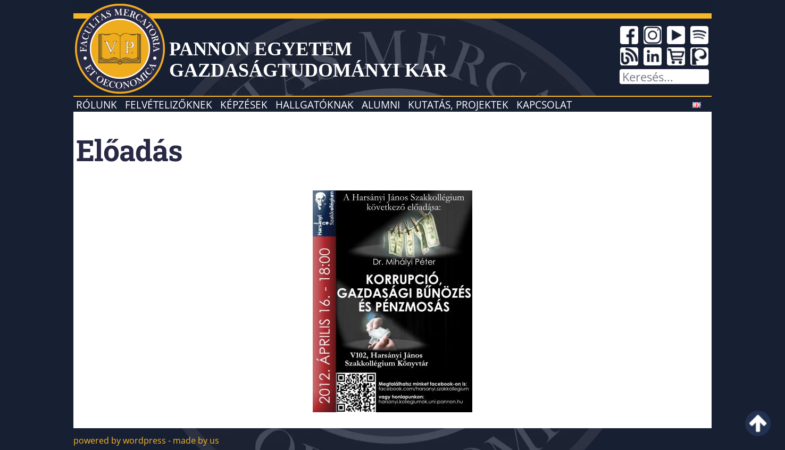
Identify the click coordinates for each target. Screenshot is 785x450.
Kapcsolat (544, 104)
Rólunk (96, 104)
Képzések (244, 104)
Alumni (381, 104)
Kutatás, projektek (458, 104)
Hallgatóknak (314, 104)
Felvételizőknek (168, 104)
